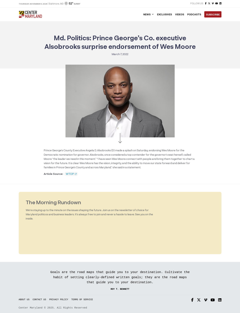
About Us (24, 299)
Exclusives (164, 14)
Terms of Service (82, 299)
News (148, 14)
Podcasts (194, 14)
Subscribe (213, 14)
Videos (179, 14)
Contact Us (39, 299)
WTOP (71, 174)
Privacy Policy (58, 299)
